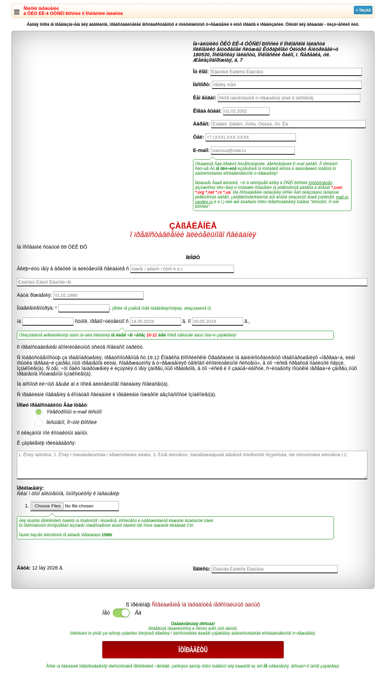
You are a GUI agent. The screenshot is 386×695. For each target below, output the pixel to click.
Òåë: (198, 137)
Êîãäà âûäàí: (207, 111)
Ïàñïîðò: (202, 84)
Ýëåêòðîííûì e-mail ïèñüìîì (74, 411)
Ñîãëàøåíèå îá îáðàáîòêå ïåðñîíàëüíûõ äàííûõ (206, 604)
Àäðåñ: (201, 124)
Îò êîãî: (201, 71)
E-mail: (201, 150)
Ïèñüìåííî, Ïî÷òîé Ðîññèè (71, 422)
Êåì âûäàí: (204, 97)
